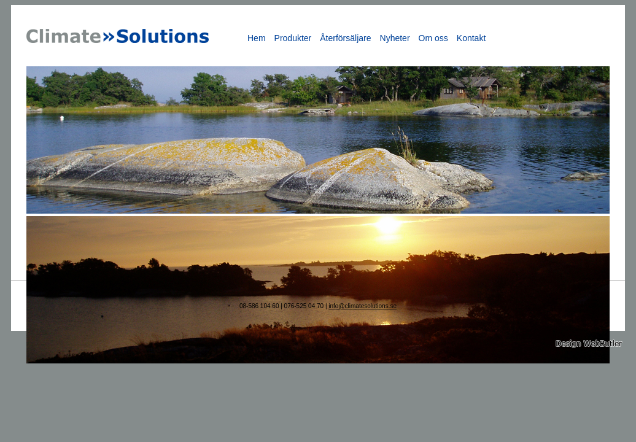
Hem (256, 38)
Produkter (293, 38)
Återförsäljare (345, 38)
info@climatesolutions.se (362, 306)
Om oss (433, 38)
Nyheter (395, 38)
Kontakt (471, 38)
